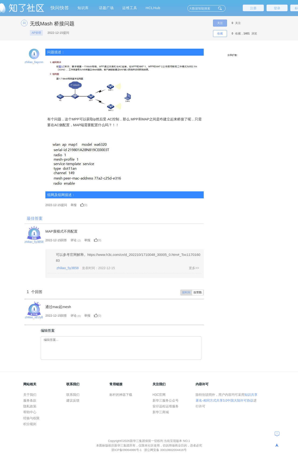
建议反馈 (72, 400)
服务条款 (29, 400)
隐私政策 (29, 406)
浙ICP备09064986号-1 (126, 450)
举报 (74, 205)
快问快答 (60, 7)
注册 (253, 8)
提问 (56, 205)
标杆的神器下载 (120, 394)
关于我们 (29, 394)
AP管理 (36, 32)
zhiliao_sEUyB (34, 317)
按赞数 (197, 292)
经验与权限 (31, 418)
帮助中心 (29, 412)
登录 (277, 8)
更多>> (194, 268)
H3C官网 (159, 394)
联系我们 (72, 394)
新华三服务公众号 (165, 400)
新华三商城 (160, 412)
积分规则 (29, 424)
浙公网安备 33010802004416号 (165, 450)
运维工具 (129, 8)
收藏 (220, 33)
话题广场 (106, 8)
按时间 (186, 292)
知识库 (83, 8)
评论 (74, 240)
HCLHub (153, 8)
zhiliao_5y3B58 (33, 242)
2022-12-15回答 (56, 240)
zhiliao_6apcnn (34, 62)
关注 (220, 23)
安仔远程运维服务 (165, 406)
